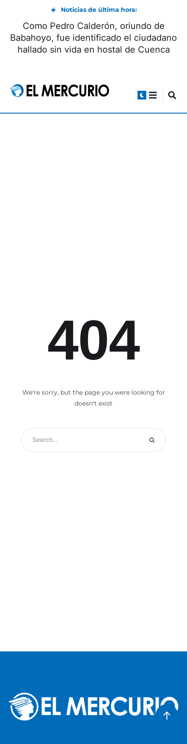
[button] (142, 95)
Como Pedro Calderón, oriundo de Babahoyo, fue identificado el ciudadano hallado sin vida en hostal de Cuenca (93, 38)
